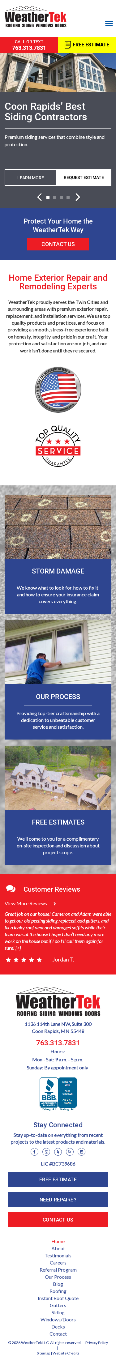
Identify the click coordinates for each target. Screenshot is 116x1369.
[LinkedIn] (81, 1152)
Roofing (58, 1291)
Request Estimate (84, 177)
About (58, 1248)
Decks (58, 1326)
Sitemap (43, 1353)
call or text (29, 45)
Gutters (58, 1305)
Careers (58, 1262)
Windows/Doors (58, 1319)
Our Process (58, 1277)
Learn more (30, 177)
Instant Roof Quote (58, 1298)
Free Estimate (91, 45)
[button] (39, 195)
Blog (58, 1284)
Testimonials (58, 1255)
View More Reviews (30, 903)
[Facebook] (34, 1152)
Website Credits (66, 1353)
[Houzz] (58, 1152)
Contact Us (58, 244)
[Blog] (70, 1152)
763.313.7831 (58, 1043)
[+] (18, 948)
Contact (58, 1334)
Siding (58, 1312)
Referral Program (58, 1270)
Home (58, 1241)
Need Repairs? (58, 1200)
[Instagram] (46, 1152)
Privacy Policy (96, 1342)
